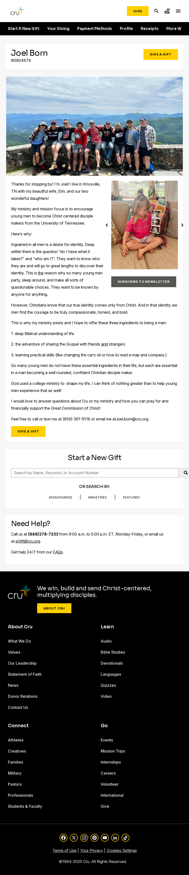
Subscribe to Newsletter (144, 281)
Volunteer (110, 784)
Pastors (15, 784)
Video (106, 696)
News (13, 685)
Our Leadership (22, 663)
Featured (131, 497)
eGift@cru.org (28, 541)
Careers (108, 773)
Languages (111, 674)
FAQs (58, 552)
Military (14, 773)
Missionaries (60, 497)
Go (104, 726)
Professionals (20, 795)
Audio (106, 641)
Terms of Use (64, 850)
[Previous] (107, 225)
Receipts (149, 29)
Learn (107, 627)
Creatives (17, 751)
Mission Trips (113, 751)
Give (137, 11)
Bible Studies (113, 652)
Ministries (97, 497)
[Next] (182, 225)
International (112, 795)
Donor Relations (22, 696)
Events (107, 740)
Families (15, 762)
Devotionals (112, 663)
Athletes (15, 740)
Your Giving (58, 29)
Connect (18, 726)
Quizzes (108, 685)
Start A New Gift (23, 29)
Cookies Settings (122, 850)
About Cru (54, 608)
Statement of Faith (25, 674)
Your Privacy (91, 850)
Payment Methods (94, 29)
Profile (126, 29)
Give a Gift (161, 54)
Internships (111, 762)
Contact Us (18, 707)
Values (14, 652)
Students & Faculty (25, 806)
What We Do (19, 641)
